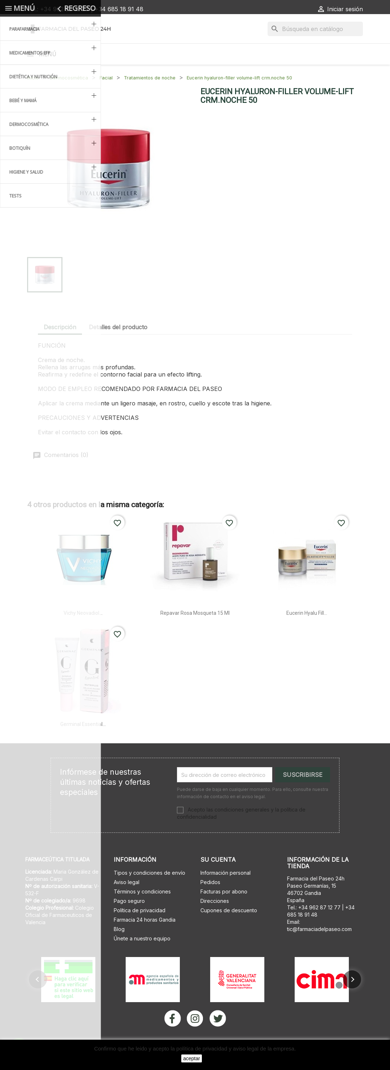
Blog (119, 948)
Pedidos (210, 901)
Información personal (225, 891)
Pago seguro (129, 920)
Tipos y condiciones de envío (149, 891)
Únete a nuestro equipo (142, 957)
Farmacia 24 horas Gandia (145, 938)
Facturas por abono (223, 910)
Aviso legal (126, 901)
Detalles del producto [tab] (118, 345)
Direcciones (214, 920)
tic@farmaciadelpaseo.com (319, 948)
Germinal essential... (83, 743)
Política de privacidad (139, 929)
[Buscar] (315, 29)
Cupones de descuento (228, 929)
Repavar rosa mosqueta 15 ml (195, 632)
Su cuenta (218, 878)
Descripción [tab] (60, 345)
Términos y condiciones (142, 910)
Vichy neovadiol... (83, 632)
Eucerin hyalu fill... (306, 632)
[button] (38, 998)
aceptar (191, 1058)
